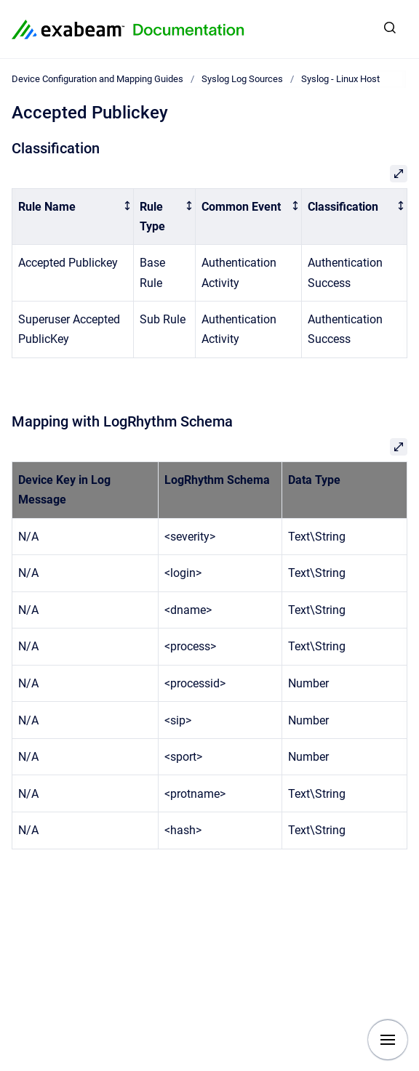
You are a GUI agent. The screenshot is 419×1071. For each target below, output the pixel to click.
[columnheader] (73, 216)
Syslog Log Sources (242, 78)
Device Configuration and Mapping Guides (97, 78)
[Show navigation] (387, 1039)
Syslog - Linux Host (340, 78)
